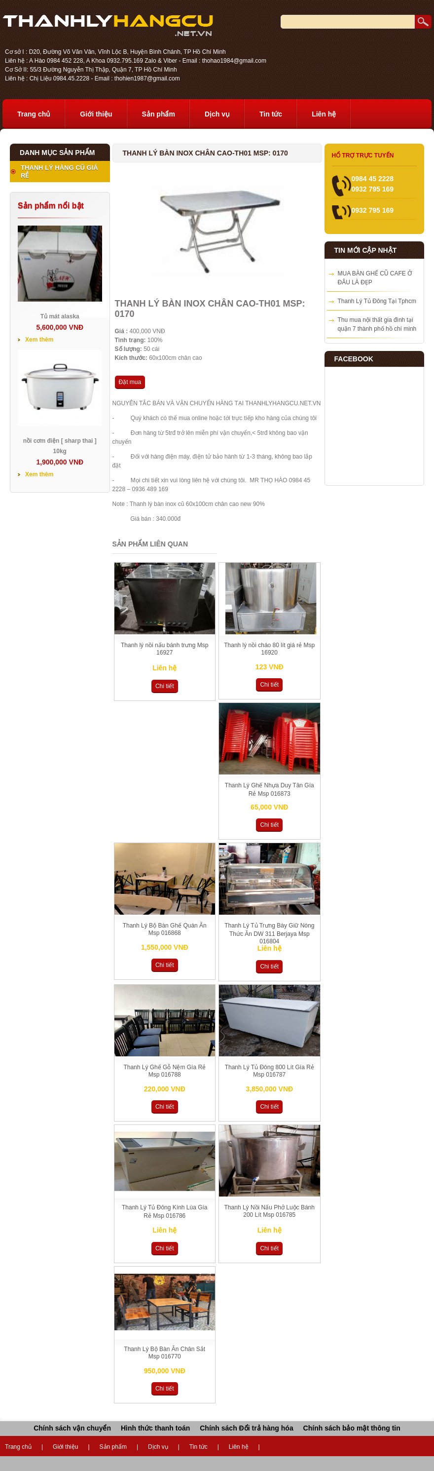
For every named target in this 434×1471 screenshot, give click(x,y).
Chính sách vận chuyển (72, 1428)
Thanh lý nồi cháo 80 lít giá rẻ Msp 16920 (269, 649)
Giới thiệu (96, 114)
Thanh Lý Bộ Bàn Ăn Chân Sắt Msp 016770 (164, 1353)
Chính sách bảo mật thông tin (351, 1428)
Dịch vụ (217, 114)
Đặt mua (130, 382)
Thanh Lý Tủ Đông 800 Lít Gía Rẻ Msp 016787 (269, 1071)
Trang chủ (33, 114)
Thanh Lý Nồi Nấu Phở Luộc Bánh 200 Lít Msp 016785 (269, 1211)
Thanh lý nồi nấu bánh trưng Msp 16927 (164, 649)
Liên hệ (324, 114)
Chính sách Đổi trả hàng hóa (246, 1428)
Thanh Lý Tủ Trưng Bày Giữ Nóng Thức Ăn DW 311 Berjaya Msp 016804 (269, 933)
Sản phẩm (158, 114)
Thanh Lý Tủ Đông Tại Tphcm (377, 301)
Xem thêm (39, 339)
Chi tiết (164, 686)
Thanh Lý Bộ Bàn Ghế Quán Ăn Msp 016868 (165, 929)
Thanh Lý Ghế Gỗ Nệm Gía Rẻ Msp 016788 (164, 1071)
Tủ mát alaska (59, 316)
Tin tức (270, 114)
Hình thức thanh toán (155, 1428)
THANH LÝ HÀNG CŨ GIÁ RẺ (59, 171)
